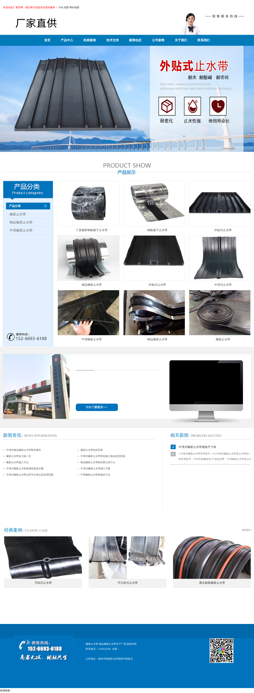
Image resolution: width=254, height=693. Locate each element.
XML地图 (63, 7)
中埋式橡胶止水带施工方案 (95, 468)
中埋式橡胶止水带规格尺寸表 (197, 447)
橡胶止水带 (17, 214)
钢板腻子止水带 (157, 230)
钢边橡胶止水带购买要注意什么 (98, 462)
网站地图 (74, 7)
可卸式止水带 (43, 582)
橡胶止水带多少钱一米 (18, 456)
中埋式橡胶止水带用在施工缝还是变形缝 (103, 456)
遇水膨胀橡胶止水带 (212, 582)
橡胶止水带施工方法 (17, 462)
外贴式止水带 (223, 230)
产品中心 (67, 40)
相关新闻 (179, 435)
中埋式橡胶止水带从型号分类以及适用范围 (29, 474)
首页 (47, 40)
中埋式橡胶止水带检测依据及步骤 (24, 468)
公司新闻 (158, 40)
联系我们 (203, 40)
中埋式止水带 (223, 284)
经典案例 (89, 40)
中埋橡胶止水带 (21, 230)
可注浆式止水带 (128, 582)
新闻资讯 (12, 435)
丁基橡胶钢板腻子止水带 (92, 230)
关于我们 (181, 40)
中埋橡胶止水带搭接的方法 (95, 474)
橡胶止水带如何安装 (92, 450)
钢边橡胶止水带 (21, 222)
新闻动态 (135, 40)
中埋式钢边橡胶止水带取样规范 (23, 450)
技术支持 (112, 40)
